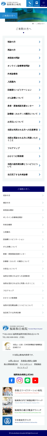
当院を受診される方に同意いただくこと (23, 139)
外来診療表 (13, 74)
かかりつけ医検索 (16, 156)
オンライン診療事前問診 (19, 66)
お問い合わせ (13, 361)
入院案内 (12, 82)
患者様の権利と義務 (29, 361)
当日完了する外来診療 (18, 175)
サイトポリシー (26, 364)
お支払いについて (16, 122)
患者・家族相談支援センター (21, 106)
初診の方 (12, 42)
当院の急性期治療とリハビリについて (23, 165)
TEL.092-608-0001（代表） (14, 337)
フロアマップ (14, 148)
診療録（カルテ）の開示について (23, 114)
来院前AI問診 (14, 58)
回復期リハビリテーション (20, 90)
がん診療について (16, 98)
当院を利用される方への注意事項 (23, 130)
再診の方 (12, 50)
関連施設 (37, 364)
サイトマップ (22, 367)
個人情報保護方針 (11, 364)
